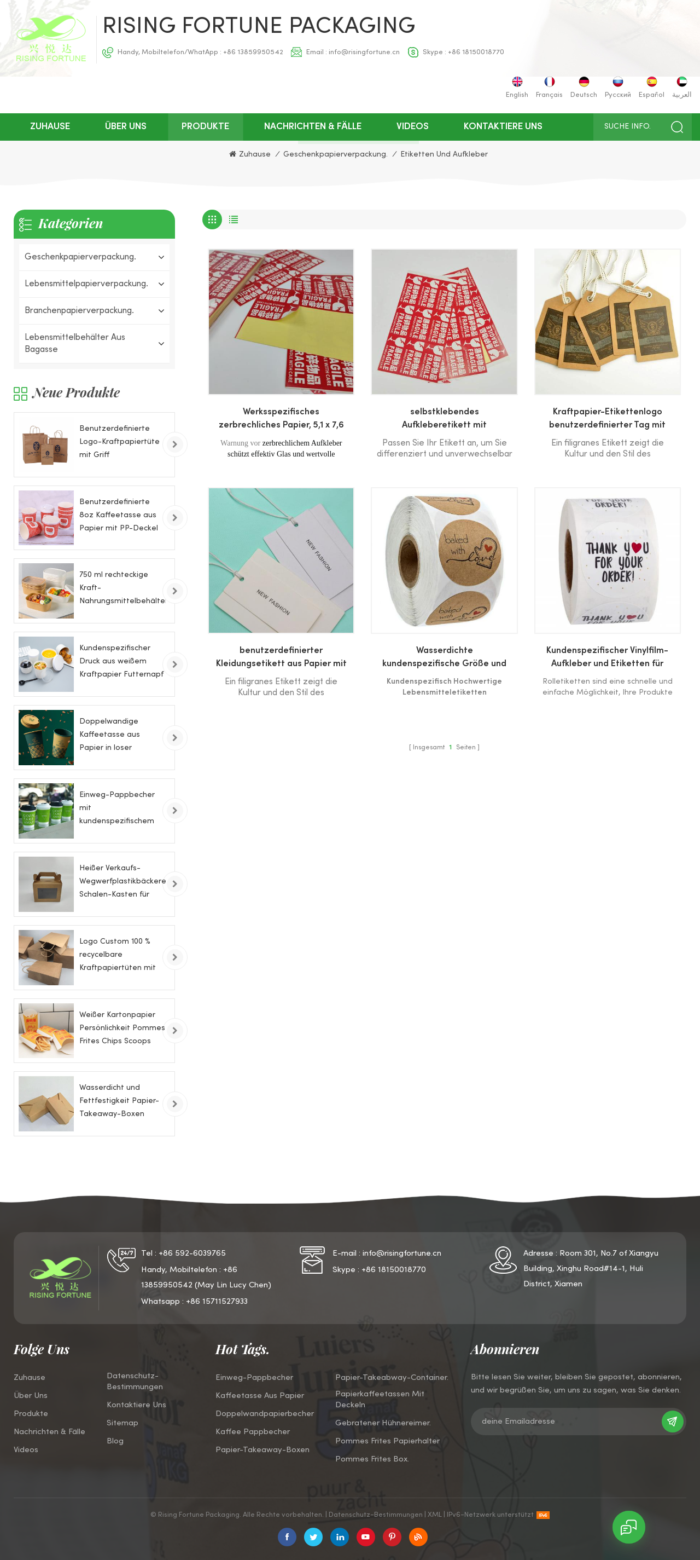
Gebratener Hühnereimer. (383, 1423)
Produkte (205, 127)
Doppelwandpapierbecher (264, 1414)
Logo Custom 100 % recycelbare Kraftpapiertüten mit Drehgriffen (117, 956)
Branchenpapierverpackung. (79, 311)
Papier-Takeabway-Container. (391, 1378)
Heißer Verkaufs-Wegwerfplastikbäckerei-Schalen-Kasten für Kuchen (122, 883)
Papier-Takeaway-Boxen (262, 1450)
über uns (126, 127)
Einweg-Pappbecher (254, 1378)
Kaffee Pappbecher (252, 1432)
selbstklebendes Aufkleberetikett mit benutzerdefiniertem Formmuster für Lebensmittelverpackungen (444, 420)
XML (435, 1515)
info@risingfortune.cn (364, 52)
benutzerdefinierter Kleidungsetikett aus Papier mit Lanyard (281, 659)
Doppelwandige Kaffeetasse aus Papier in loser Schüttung (109, 736)
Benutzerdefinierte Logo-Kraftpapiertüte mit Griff (119, 442)
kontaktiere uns (503, 127)
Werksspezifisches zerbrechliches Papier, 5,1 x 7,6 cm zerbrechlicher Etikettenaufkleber (281, 420)
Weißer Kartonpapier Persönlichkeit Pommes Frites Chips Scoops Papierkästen (122, 1030)
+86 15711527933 (217, 1301)
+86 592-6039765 (192, 1253)
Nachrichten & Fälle (312, 127)
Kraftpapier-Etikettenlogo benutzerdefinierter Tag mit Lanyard (607, 420)
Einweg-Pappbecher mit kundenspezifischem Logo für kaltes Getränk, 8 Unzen (117, 809)
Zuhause (50, 127)
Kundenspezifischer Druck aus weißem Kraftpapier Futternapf (121, 661)
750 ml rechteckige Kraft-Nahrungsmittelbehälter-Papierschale (122, 589)
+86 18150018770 (476, 52)
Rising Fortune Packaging (258, 27)
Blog (115, 1441)
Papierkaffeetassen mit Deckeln (379, 1399)
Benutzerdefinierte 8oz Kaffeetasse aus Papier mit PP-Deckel (118, 515)
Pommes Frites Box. (372, 1459)
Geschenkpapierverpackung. (335, 154)
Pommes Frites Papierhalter (387, 1441)
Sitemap (122, 1423)
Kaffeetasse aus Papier (259, 1396)
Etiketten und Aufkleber (444, 154)
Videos (412, 127)
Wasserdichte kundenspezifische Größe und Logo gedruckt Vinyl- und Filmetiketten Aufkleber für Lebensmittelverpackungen (444, 659)
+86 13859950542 (253, 52)
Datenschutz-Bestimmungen (135, 1381)
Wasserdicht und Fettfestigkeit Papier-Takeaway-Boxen (119, 1101)
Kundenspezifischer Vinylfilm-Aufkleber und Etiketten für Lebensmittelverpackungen (607, 659)
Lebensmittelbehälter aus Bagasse (75, 343)
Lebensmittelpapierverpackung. (86, 284)
